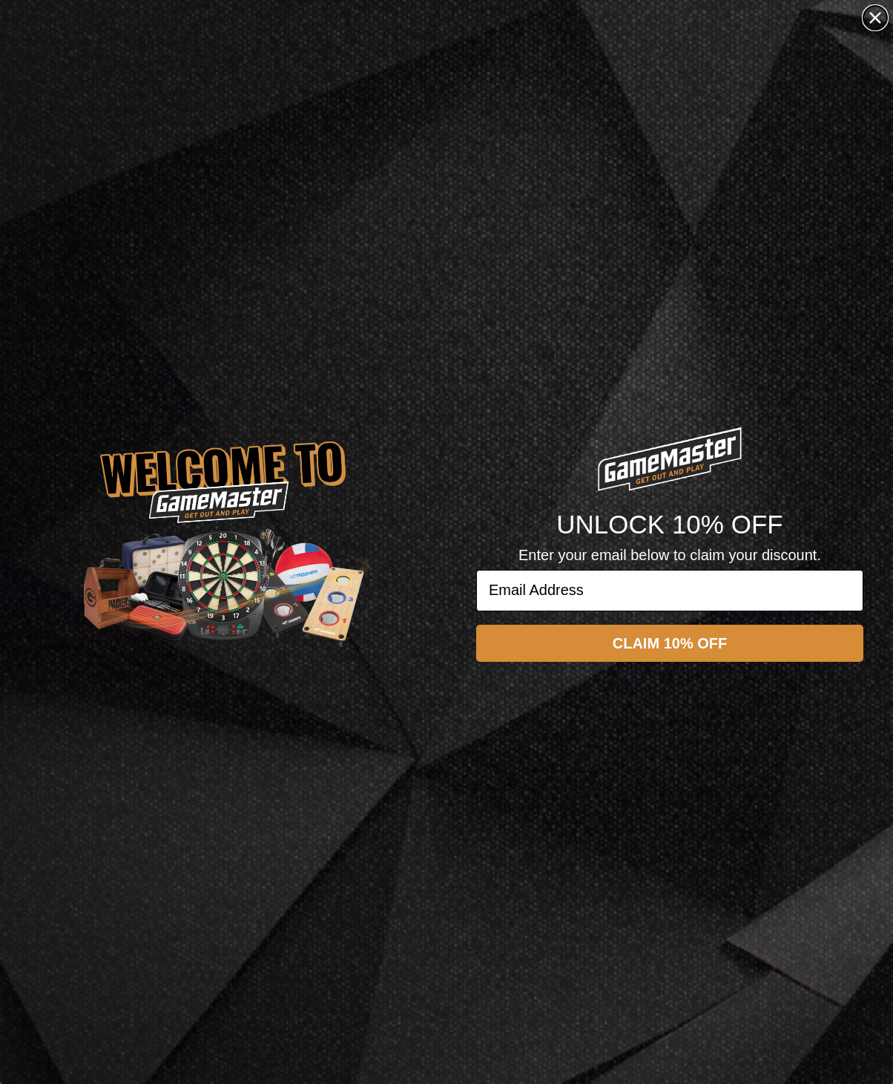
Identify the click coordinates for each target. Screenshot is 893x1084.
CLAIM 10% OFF (670, 643)
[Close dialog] (875, 18)
